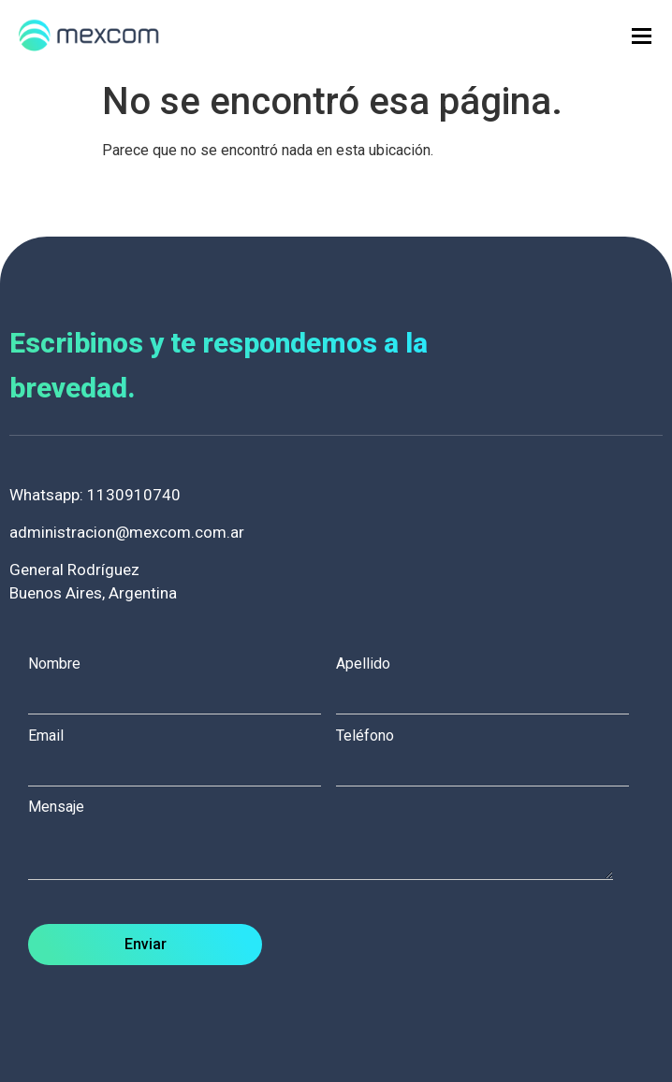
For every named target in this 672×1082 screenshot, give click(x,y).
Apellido (490, 679)
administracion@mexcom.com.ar (126, 532)
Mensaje (330, 841)
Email (182, 752)
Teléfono (490, 752)
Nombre (182, 679)
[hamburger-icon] (642, 36)
